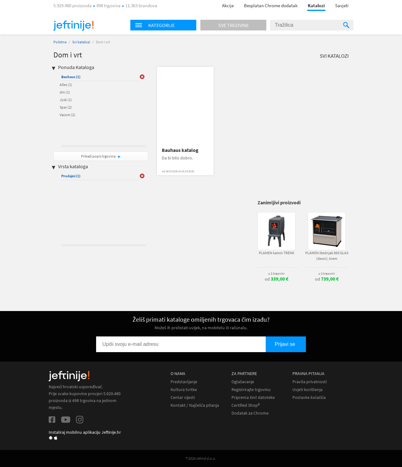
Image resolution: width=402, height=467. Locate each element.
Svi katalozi (81, 42)
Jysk (66, 99)
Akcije (228, 5)
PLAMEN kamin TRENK (276, 252)
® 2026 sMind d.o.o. (201, 458)
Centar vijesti (183, 397)
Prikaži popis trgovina (98, 156)
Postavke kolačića (309, 397)
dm (65, 92)
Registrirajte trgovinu (251, 389)
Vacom (67, 114)
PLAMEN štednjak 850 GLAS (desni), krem (326, 255)
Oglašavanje (242, 381)
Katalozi (316, 5)
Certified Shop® (245, 405)
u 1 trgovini (276, 273)
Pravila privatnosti (309, 381)
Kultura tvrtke (184, 389)
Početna (60, 42)
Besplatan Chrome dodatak (270, 5)
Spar (66, 107)
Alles (66, 84)
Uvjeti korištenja (307, 389)
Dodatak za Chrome (250, 413)
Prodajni (70, 176)
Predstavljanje (184, 381)
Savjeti (342, 5)
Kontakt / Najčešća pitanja (195, 405)
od (276, 279)
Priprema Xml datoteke (253, 397)
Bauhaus (70, 76)
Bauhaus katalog (180, 150)
